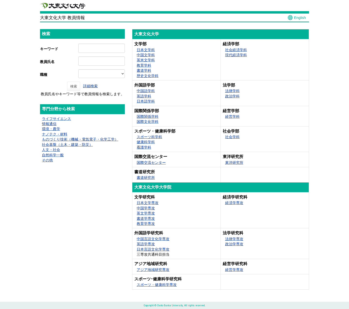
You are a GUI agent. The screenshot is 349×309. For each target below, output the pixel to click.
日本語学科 (146, 101)
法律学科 (232, 91)
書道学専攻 (146, 218)
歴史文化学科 (148, 76)
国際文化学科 (148, 121)
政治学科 (232, 96)
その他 (47, 160)
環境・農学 (51, 129)
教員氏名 (47, 62)
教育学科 (144, 65)
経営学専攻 (234, 270)
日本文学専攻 (148, 203)
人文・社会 (51, 150)
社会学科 (232, 137)
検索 (73, 86)
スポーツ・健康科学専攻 (157, 285)
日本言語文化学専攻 (153, 249)
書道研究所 (146, 177)
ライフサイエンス (56, 119)
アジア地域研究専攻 (153, 270)
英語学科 (144, 96)
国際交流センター (151, 162)
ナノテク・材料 (54, 134)
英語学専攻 (146, 244)
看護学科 (144, 147)
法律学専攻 (234, 239)
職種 (43, 74)
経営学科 (232, 116)
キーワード (49, 49)
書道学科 (144, 70)
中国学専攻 (146, 208)
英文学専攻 (146, 213)
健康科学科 (146, 142)
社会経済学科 (236, 50)
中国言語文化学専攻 (153, 239)
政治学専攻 (234, 244)
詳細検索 (90, 86)
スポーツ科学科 (149, 137)
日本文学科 (146, 50)
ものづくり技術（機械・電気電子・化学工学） (80, 139)
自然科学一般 (53, 155)
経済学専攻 (234, 203)
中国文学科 (146, 55)
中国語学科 (146, 91)
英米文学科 (146, 60)
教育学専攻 (146, 224)
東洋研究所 (234, 162)
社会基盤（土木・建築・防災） (67, 145)
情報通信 (49, 124)
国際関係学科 (148, 116)
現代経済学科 (236, 55)
